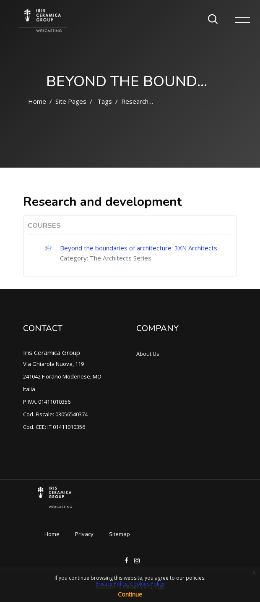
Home (37, 101)
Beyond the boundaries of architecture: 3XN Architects (138, 248)
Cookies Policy (147, 583)
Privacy (84, 534)
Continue (130, 594)
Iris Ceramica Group (51, 352)
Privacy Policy (111, 583)
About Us (147, 354)
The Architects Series (120, 258)
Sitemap (119, 534)
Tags (104, 101)
